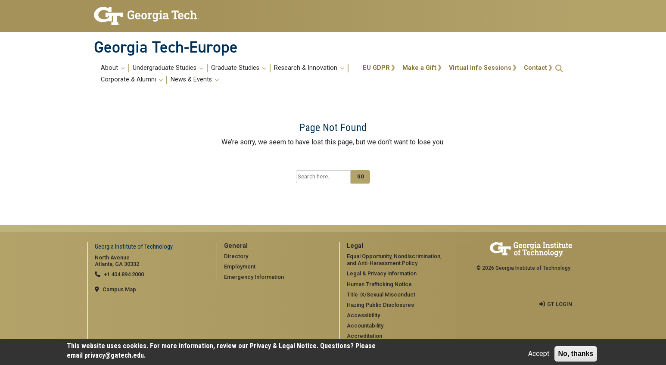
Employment (239, 266)
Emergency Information (254, 277)
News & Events (195, 80)
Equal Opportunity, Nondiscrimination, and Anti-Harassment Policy (394, 260)
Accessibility (363, 315)
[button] (559, 68)
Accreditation (364, 336)
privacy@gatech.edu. (115, 355)
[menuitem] (226, 73)
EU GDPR (376, 68)
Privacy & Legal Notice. (284, 346)
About (113, 68)
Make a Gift (419, 68)
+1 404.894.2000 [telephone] (124, 274)
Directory (236, 256)
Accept (538, 353)
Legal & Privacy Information (382, 273)
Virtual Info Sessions (480, 68)
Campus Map (119, 289)
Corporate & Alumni (132, 80)
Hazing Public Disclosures (380, 305)
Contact (535, 68)
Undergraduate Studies (168, 68)
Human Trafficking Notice (379, 284)
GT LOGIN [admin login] (559, 304)
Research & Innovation (309, 68)
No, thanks (576, 353)
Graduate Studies (238, 68)
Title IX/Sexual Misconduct (381, 294)
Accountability (365, 325)
